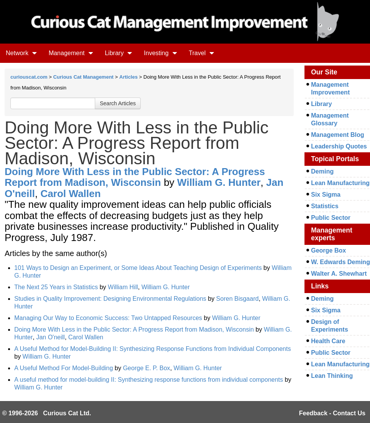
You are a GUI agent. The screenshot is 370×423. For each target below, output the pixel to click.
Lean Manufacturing (340, 183)
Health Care (328, 341)
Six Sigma (325, 194)
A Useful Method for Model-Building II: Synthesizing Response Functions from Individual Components (152, 348)
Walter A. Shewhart (339, 273)
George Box (328, 250)
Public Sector (330, 217)
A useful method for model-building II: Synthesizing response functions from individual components (148, 379)
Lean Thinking (332, 375)
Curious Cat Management (83, 77)
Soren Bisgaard (237, 298)
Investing (160, 53)
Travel (201, 53)
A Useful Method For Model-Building (64, 368)
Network (21, 53)
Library (118, 53)
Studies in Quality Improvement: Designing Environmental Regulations (110, 298)
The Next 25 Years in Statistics (56, 287)
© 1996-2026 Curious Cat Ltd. (46, 413)
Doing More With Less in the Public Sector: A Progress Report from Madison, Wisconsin (135, 177)
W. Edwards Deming (340, 262)
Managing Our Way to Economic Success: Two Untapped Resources (108, 318)
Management (71, 53)
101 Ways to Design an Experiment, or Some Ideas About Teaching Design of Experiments (138, 268)
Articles (128, 77)
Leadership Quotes (339, 146)
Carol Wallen (70, 193)
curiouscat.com (28, 77)
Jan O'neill (50, 337)
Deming (322, 171)
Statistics (324, 206)
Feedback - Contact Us (332, 413)
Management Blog (337, 134)
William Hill (123, 287)
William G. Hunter (219, 182)
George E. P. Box (146, 368)
